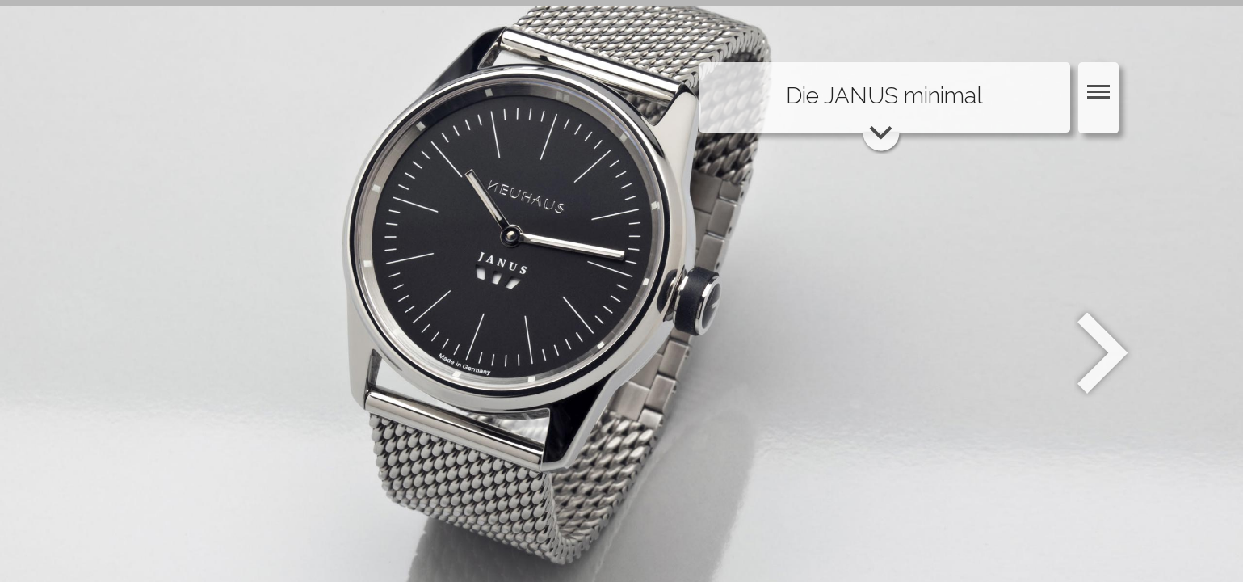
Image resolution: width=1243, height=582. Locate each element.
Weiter (1104, 353)
